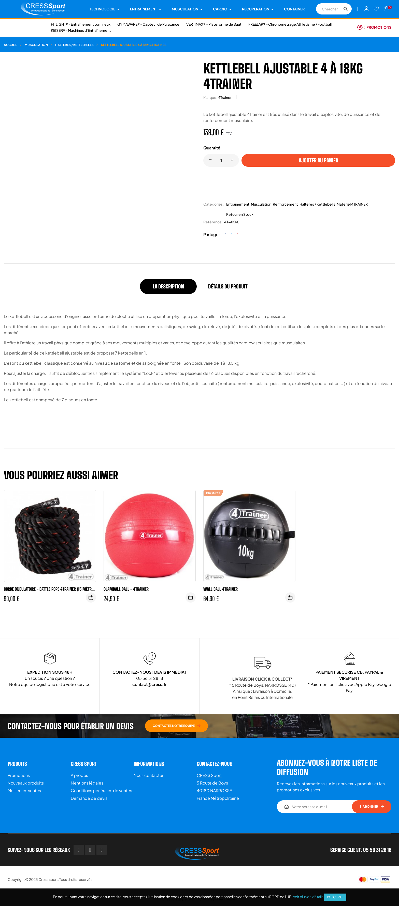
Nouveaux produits (26, 783)
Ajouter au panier (318, 160)
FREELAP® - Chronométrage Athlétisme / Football (290, 24)
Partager (225, 235)
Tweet (231, 235)
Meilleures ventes (24, 790)
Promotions (19, 775)
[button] (374, 27)
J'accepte (335, 897)
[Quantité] (221, 160)
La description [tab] (168, 286)
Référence (212, 222)
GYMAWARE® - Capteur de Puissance (148, 24)
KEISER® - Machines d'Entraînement (81, 30)
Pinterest (237, 235)
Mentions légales (87, 783)
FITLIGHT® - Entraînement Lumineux (80, 24)
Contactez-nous (214, 764)
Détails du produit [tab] (228, 286)
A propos (79, 775)
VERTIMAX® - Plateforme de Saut (213, 24)
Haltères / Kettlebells (317, 204)
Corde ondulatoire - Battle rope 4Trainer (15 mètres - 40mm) (49, 589)
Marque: (210, 97)
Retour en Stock (239, 214)
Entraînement (237, 204)
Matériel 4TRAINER (352, 204)
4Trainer (225, 97)
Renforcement (285, 204)
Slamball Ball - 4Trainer (126, 589)
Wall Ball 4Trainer (220, 589)
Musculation (261, 204)
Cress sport (48, 879)
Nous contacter (148, 775)
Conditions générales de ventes (101, 790)
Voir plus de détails (308, 896)
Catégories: (213, 204)
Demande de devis (89, 798)
